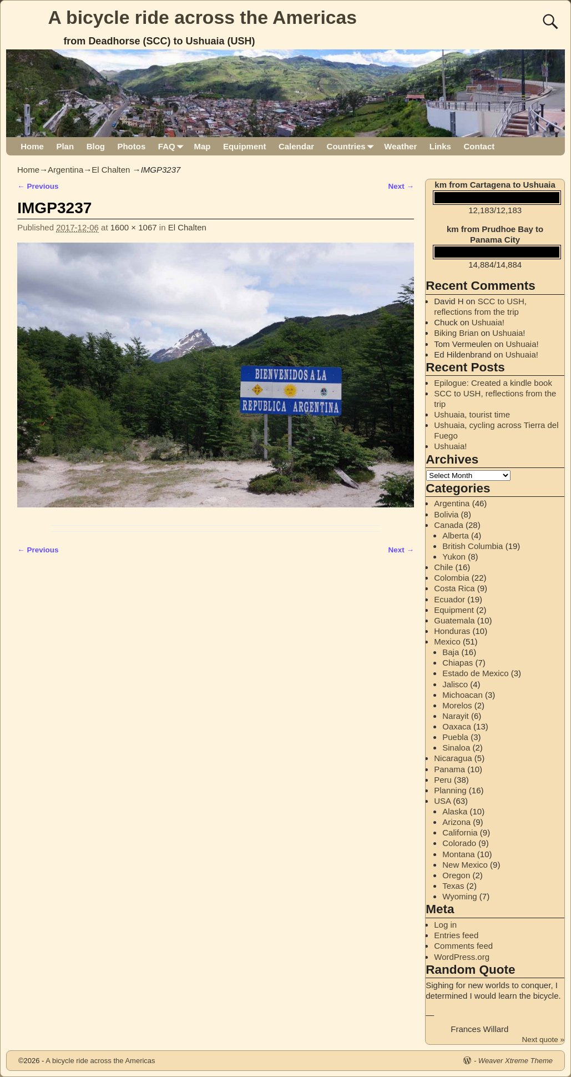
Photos (131, 146)
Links (440, 146)
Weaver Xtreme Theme (515, 1060)
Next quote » (543, 1039)
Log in (445, 924)
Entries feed (456, 935)
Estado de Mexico (475, 673)
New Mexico (465, 864)
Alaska (454, 811)
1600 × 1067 (133, 227)
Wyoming (459, 896)
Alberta (455, 535)
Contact (478, 146)
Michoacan (462, 694)
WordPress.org (461, 957)
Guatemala (454, 620)
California (459, 832)
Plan (65, 146)
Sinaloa (456, 747)
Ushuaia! (488, 322)
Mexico (447, 641)
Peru (443, 779)
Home (32, 146)
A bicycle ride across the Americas (202, 17)
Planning (450, 790)
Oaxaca (456, 726)
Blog (96, 146)
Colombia (451, 577)
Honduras (452, 631)
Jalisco (455, 684)
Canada (448, 525)
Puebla (455, 737)
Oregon (456, 875)
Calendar (296, 146)
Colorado (459, 843)
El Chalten (111, 169)
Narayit (455, 716)
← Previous (37, 186)
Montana (458, 854)
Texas (453, 885)
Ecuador (449, 599)
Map (202, 146)
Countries (352, 146)
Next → (401, 186)
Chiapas (457, 662)
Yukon (454, 556)
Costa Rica (454, 588)
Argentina (65, 169)
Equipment (244, 146)
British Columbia (472, 546)
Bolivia (446, 514)
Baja (450, 652)
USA (442, 801)
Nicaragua (453, 758)
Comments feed (463, 945)
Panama (449, 769)
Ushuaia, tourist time (472, 414)
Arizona (456, 822)
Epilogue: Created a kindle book (493, 382)
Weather (400, 146)
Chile (443, 567)
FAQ (173, 146)
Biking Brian (456, 333)
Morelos (457, 705)
